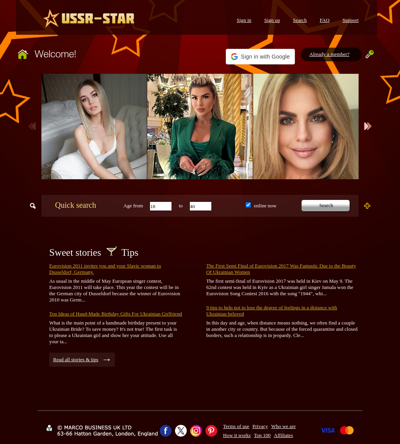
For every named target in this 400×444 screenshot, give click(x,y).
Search (300, 20)
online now (265, 206)
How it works (237, 435)
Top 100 (262, 435)
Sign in (244, 20)
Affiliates (283, 435)
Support (351, 20)
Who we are (283, 426)
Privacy (260, 426)
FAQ (325, 20)
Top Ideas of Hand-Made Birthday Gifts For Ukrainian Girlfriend (115, 314)
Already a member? (329, 54)
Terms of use (236, 426)
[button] (260, 56)
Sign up (272, 20)
